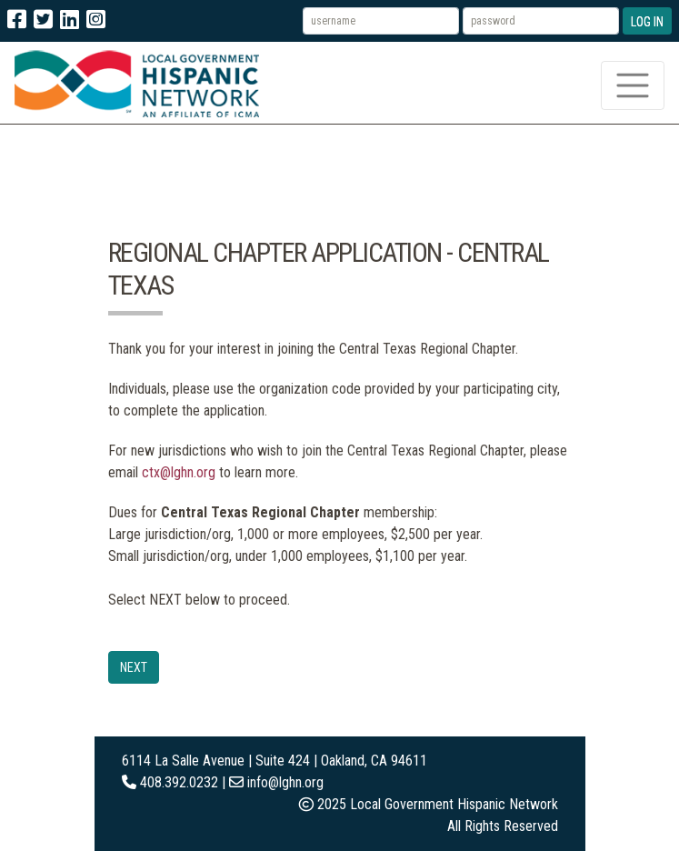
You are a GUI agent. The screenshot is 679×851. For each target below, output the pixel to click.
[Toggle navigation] (632, 85)
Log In (647, 22)
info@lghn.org (285, 782)
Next (133, 667)
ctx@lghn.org (178, 472)
